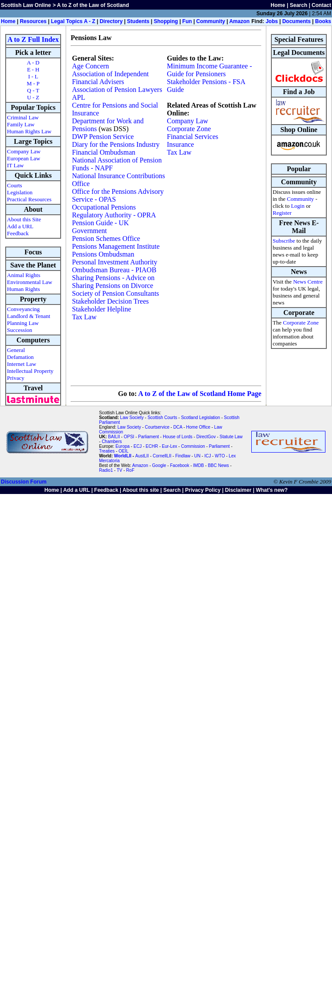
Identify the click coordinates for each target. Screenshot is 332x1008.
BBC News (218, 465)
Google (159, 465)
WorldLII (122, 455)
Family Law (20, 124)
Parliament (148, 436)
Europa (123, 446)
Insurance (180, 144)
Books (323, 21)
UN (197, 455)
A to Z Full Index (32, 39)
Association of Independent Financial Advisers (110, 77)
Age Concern (90, 66)
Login (298, 206)
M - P (33, 83)
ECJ (137, 446)
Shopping (166, 21)
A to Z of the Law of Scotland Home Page (199, 393)
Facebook (179, 465)
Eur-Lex (169, 446)
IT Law (15, 165)
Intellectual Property (30, 371)
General (16, 350)
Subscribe (284, 240)
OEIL (124, 451)
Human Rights (23, 289)
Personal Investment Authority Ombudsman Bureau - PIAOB (114, 266)
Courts (14, 185)
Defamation (20, 357)
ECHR (152, 446)
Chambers (112, 441)
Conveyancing (23, 309)
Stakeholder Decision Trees (110, 301)
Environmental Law (29, 282)
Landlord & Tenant (28, 316)
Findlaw (182, 455)
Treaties (107, 451)
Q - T (33, 90)
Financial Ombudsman (103, 152)
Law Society (132, 417)
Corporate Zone (189, 128)
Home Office (198, 427)
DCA (177, 427)
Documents (296, 21)
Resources (33, 21)
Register (282, 213)
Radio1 (106, 470)
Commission (193, 446)
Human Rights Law (29, 131)
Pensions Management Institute (116, 246)
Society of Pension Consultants (115, 293)
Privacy (15, 378)
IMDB (198, 465)
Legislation (20, 192)
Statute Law (231, 436)
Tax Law (84, 317)
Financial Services (193, 136)
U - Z (33, 97)
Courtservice (157, 427)
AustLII (142, 455)
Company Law (24, 151)
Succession (19, 330)
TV (119, 470)
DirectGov (206, 436)
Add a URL (20, 226)
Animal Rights (23, 275)
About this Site (24, 219)
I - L (33, 76)
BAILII (114, 436)
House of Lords (177, 436)
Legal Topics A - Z (73, 21)
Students (138, 21)
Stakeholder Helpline (101, 309)
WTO (220, 455)
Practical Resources (29, 199)
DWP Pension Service (103, 136)
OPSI (129, 436)
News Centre (308, 281)
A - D (33, 62)
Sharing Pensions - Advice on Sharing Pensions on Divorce (113, 281)
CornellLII (162, 455)
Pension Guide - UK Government (100, 226)
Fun (187, 21)
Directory (111, 21)
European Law (23, 158)
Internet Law (21, 364)
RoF (130, 470)
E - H (33, 69)
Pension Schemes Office (106, 238)
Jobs (272, 21)
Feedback (18, 233)
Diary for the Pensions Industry (116, 144)
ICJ (207, 455)
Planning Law (23, 323)
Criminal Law (23, 117)
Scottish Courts (162, 417)
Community (210, 21)
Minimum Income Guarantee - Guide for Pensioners (209, 70)
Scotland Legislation (200, 417)
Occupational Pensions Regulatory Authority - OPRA (114, 211)
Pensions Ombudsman (103, 254)
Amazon (239, 21)
